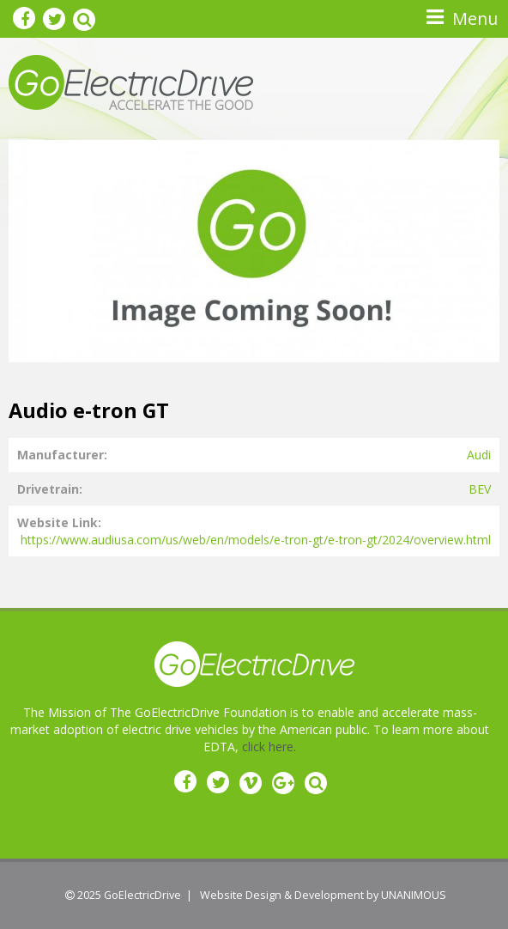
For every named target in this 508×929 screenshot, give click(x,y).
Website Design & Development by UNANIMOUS (323, 895)
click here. (269, 746)
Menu (475, 18)
